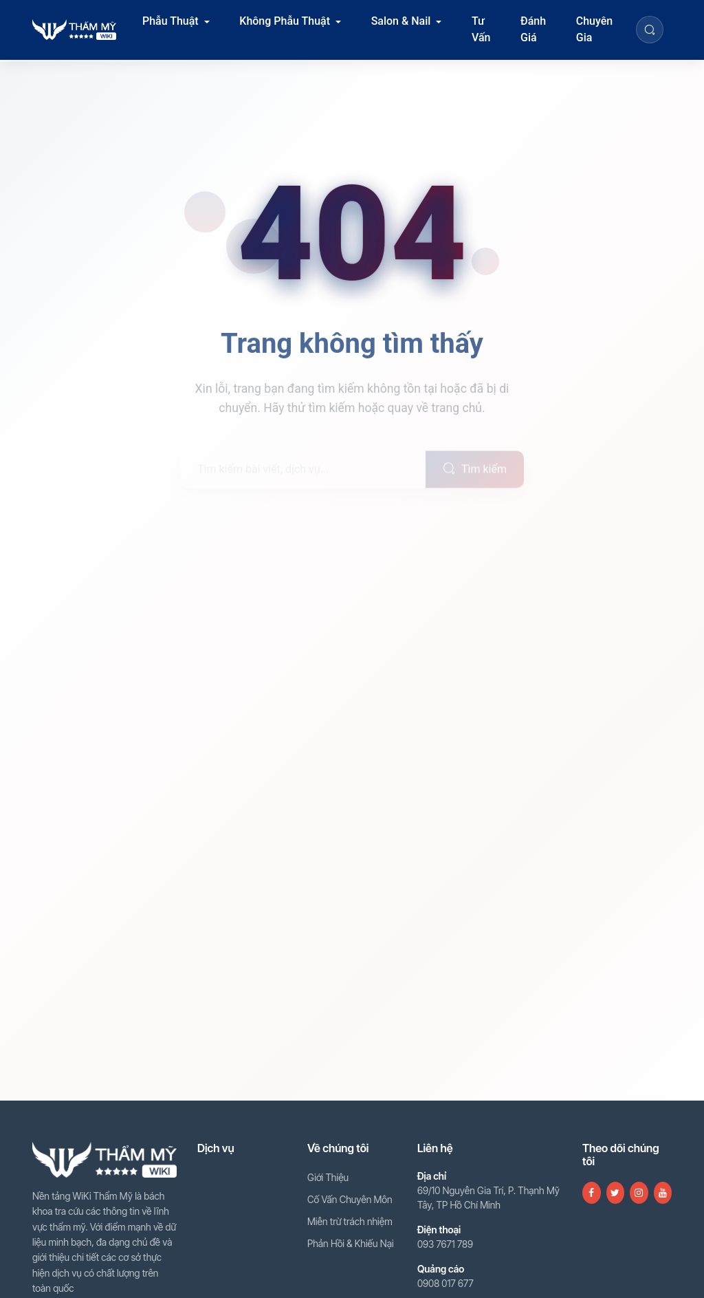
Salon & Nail (401, 21)
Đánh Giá (533, 29)
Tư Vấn (481, 29)
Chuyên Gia (594, 29)
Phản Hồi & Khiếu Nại (350, 1243)
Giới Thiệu (328, 1177)
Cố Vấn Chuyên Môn (350, 1199)
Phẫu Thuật (170, 21)
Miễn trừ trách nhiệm (350, 1221)
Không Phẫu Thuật (284, 21)
